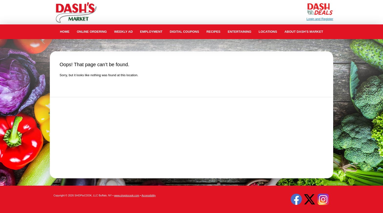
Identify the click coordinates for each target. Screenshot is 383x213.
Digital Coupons (184, 31)
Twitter (309, 199)
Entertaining (239, 31)
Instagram (323, 199)
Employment (151, 31)
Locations (268, 31)
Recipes (213, 31)
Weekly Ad (123, 31)
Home (64, 31)
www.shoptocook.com (126, 195)
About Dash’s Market (303, 31)
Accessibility (148, 195)
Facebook (296, 199)
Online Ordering (92, 31)
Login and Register (320, 19)
